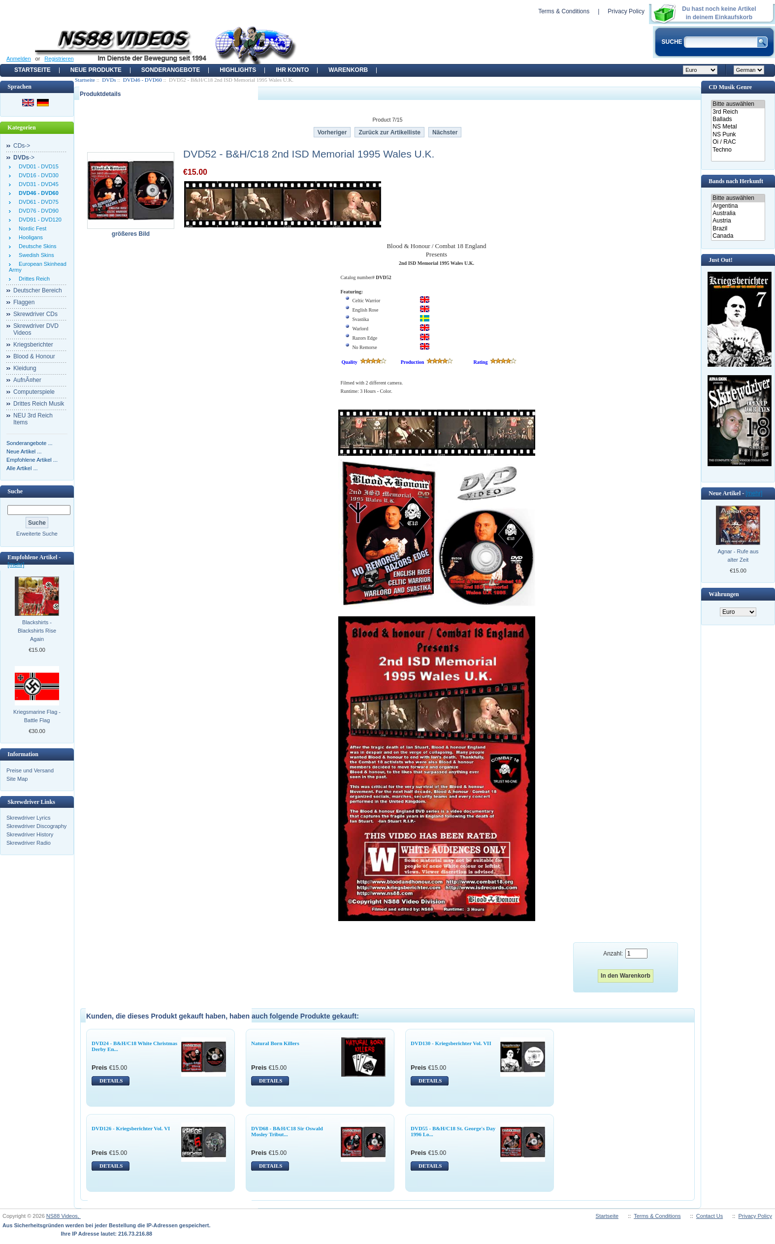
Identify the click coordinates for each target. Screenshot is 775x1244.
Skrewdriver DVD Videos (36, 329)
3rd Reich (737, 112)
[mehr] (15, 564)
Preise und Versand (30, 770)
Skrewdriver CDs (35, 314)
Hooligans (29, 237)
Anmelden (18, 59)
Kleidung (24, 368)
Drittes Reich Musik (38, 403)
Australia (737, 213)
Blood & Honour (34, 356)
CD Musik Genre (730, 87)
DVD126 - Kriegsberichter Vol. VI (131, 1128)
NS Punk (737, 134)
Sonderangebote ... (29, 443)
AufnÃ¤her (27, 380)
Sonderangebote (170, 69)
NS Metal (737, 126)
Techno (737, 150)
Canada (737, 236)
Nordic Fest (31, 228)
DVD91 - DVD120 (39, 220)
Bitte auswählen (737, 104)
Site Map (17, 779)
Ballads (737, 119)
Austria (737, 220)
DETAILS (111, 1081)
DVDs (109, 80)
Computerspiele (34, 391)
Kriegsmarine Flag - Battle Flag (37, 716)
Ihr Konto (292, 69)
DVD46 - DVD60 (142, 80)
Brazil (737, 228)
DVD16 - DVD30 (37, 175)
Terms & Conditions (563, 11)
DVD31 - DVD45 (37, 184)
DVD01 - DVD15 (37, 166)
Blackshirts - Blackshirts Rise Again (37, 630)
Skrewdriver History (29, 834)
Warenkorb (348, 69)
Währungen (724, 594)
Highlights (238, 69)
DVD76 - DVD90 (37, 211)
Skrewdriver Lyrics (28, 818)
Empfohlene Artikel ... (32, 460)
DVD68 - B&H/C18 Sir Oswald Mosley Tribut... (287, 1131)
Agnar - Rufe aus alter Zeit (737, 555)
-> (23, 157)
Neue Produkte (96, 69)
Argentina (737, 206)
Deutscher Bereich (37, 290)
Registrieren (58, 59)
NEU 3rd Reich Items (33, 419)
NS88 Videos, (63, 1216)
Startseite (32, 69)
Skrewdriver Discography (36, 826)
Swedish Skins (35, 255)
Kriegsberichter (33, 344)
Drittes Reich (33, 279)
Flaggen (23, 302)
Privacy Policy (626, 11)
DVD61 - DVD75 (37, 202)
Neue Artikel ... (24, 451)
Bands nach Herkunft (736, 181)
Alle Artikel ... (22, 468)
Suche (15, 491)
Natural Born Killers (275, 1043)
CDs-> (21, 145)
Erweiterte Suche (37, 534)
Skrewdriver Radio (28, 843)
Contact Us (709, 1216)
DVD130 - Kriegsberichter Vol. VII (451, 1043)
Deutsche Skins (36, 246)
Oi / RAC (737, 142)
